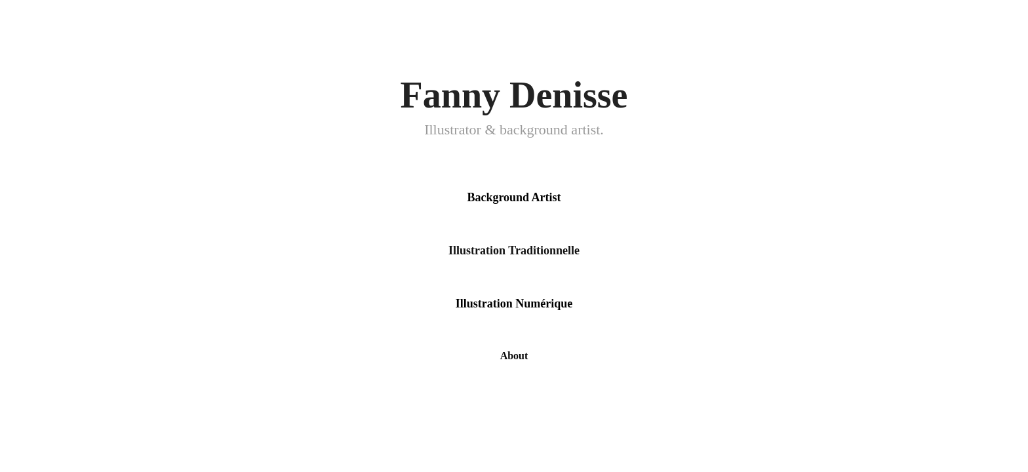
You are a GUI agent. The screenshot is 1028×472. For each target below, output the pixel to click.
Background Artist (514, 197)
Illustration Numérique (514, 303)
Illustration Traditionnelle (514, 250)
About (514, 355)
